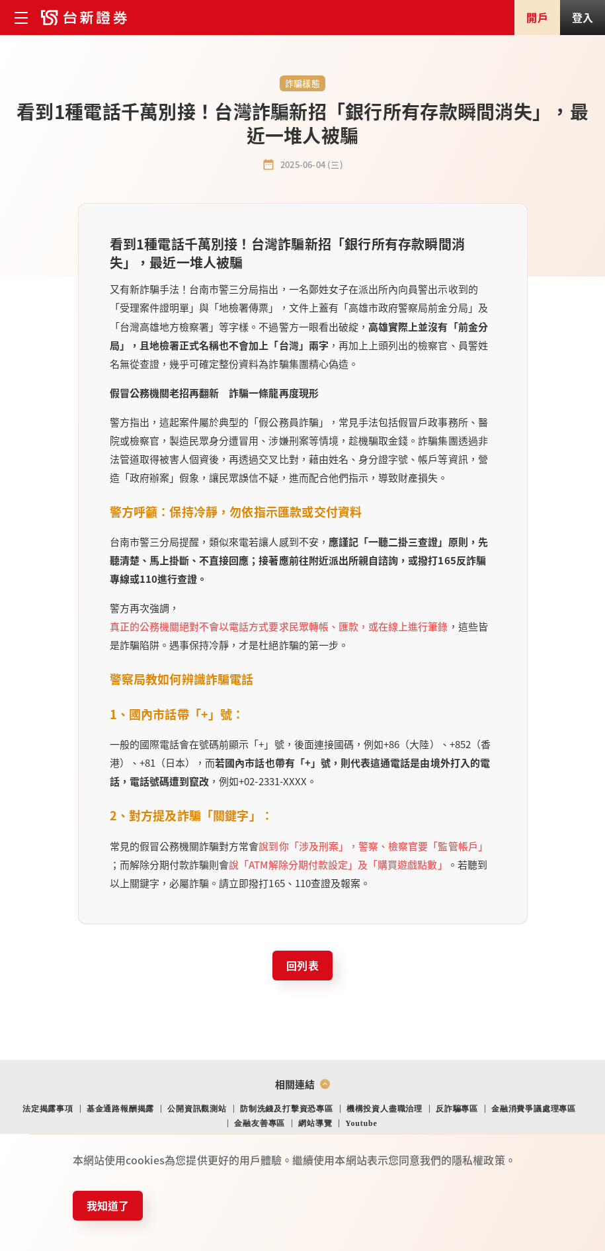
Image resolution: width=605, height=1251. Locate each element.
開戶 (536, 17)
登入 (582, 17)
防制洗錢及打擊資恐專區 (286, 1108)
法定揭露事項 (47, 1108)
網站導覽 (315, 1123)
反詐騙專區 (457, 1108)
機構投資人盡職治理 (384, 1108)
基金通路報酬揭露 (120, 1108)
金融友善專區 (259, 1123)
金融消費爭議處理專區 (533, 1108)
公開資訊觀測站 (197, 1108)
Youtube (361, 1123)
